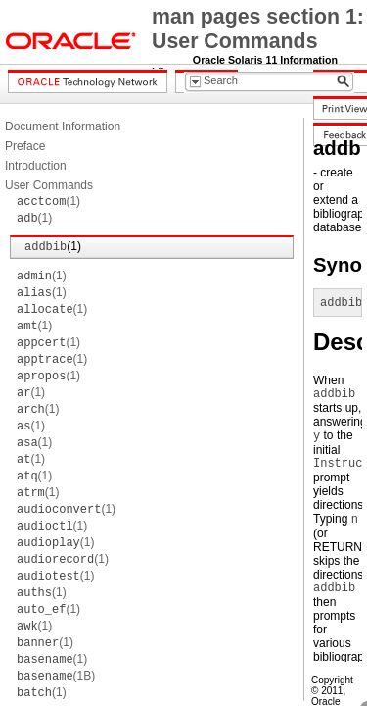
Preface (25, 146)
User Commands (49, 185)
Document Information (62, 126)
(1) (48, 201)
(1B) (56, 675)
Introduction (36, 166)
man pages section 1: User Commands (258, 29)
